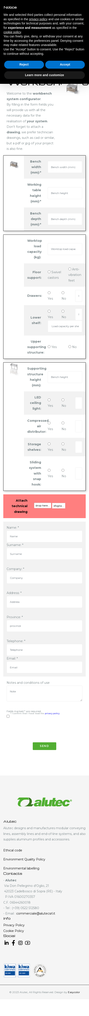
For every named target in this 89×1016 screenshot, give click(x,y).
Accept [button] (65, 64)
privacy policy (52, 713)
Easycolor (74, 992)
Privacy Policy (14, 925)
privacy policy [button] (38, 19)
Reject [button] (24, 64)
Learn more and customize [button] (44, 75)
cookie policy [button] (12, 32)
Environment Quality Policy (24, 859)
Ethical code (12, 850)
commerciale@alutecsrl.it (35, 913)
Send (44, 746)
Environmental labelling (21, 868)
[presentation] (40, 728)
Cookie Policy (13, 931)
